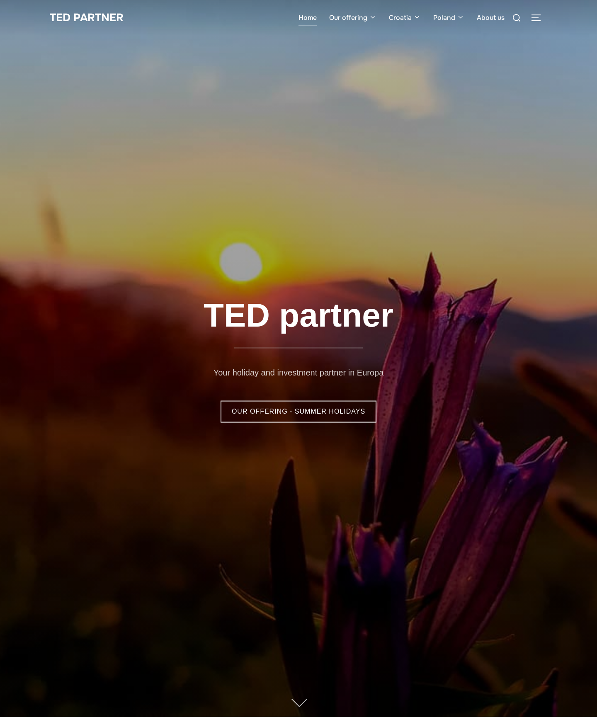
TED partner (298, 315)
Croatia (405, 17)
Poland (448, 17)
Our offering (352, 17)
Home (307, 17)
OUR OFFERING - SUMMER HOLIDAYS (298, 411)
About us (491, 17)
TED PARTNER (87, 17)
